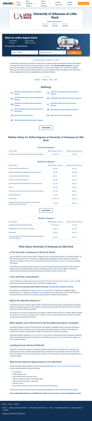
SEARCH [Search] (74, 52)
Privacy (4, 408)
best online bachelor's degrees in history (62, 281)
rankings (37, 79)
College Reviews (69, 4)
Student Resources (58, 4)
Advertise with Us (76, 408)
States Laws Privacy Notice (17, 408)
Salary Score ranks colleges (38, 335)
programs (44, 79)
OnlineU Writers (40, 60)
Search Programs (83, 3)
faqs (51, 79)
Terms (51, 408)
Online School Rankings (44, 3)
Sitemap (5, 410)
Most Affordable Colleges (29, 3)
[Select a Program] (24, 52)
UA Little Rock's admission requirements (66, 366)
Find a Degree (19, 4)
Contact (16, 404)
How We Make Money (62, 408)
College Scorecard (58, 261)
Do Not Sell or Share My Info (38, 408)
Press (10, 404)
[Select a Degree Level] (52, 52)
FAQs (55, 79)
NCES (47, 65)
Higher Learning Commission (40, 290)
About (4, 404)
